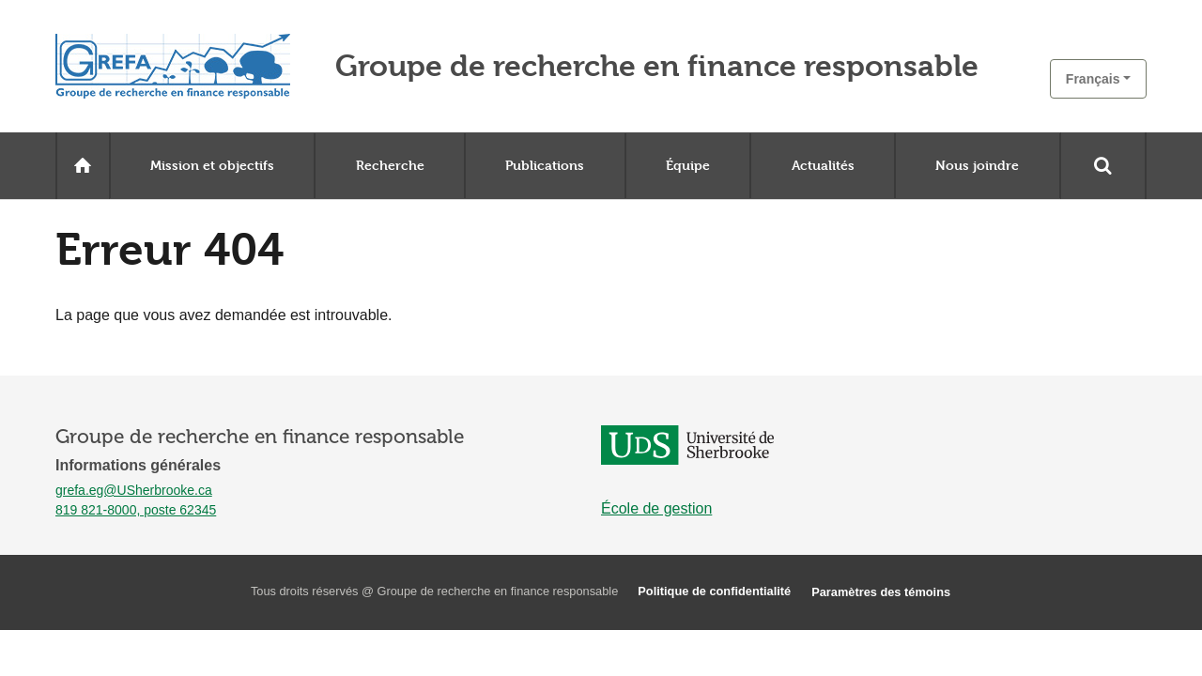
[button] (1098, 79)
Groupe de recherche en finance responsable (657, 66)
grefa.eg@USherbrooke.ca (133, 490)
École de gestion (656, 508)
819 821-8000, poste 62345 (135, 509)
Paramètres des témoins (880, 592)
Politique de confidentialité (714, 591)
